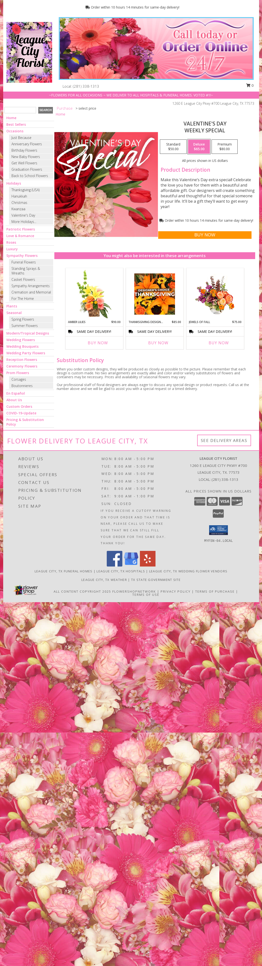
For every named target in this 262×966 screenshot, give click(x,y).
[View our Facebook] (114, 565)
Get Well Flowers (24, 163)
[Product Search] (20, 110)
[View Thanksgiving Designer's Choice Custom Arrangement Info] (154, 294)
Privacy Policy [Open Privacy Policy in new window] (176, 591)
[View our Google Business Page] (131, 565)
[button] (218, 530)
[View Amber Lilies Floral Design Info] (94, 294)
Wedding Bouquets (22, 346)
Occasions (14, 131)
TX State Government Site (156, 580)
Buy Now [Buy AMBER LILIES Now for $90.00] (98, 343)
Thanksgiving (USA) (25, 190)
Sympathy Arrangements (30, 286)
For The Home (22, 298)
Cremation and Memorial (31, 292)
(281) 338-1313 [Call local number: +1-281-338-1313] (86, 86)
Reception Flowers (21, 359)
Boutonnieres (22, 385)
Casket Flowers (23, 279)
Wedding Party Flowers (25, 353)
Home (11, 118)
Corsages (18, 379)
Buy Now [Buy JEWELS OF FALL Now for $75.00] (219, 343)
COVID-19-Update (21, 413)
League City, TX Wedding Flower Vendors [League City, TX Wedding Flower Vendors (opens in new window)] (188, 571)
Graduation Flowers (26, 169)
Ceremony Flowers (21, 366)
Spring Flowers (22, 319)
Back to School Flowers (29, 175)
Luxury (12, 249)
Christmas (19, 202)
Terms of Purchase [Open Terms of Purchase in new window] (215, 591)
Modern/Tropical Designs (27, 333)
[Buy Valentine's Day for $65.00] (205, 235)
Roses (11, 242)
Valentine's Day (23, 215)
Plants (11, 306)
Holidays (13, 183)
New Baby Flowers (25, 156)
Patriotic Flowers (20, 229)
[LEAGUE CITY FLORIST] (29, 52)
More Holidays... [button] (23, 221)
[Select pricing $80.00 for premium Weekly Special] (224, 147)
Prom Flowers (17, 372)
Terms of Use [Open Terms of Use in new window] (145, 594)
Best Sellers (16, 124)
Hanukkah (19, 196)
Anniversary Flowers (26, 144)
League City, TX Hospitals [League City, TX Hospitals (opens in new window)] (121, 571)
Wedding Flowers (20, 339)
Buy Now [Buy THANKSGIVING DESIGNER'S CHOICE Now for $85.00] (158, 343)
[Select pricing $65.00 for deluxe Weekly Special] (199, 147)
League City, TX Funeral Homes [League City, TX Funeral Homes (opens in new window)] (64, 571)
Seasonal (14, 312)
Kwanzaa (18, 209)
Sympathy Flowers (22, 255)
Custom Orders (19, 406)
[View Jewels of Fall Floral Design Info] (215, 294)
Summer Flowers (24, 325)
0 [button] (250, 85)
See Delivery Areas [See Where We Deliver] (224, 440)
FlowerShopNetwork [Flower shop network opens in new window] (134, 591)
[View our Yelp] (147, 565)
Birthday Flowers (24, 150)
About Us (14, 400)
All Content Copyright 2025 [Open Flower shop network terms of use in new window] (82, 591)
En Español (15, 393)
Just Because (21, 137)
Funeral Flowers (23, 262)
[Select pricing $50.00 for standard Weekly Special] (173, 147)
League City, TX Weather (104, 580)
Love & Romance (20, 235)
